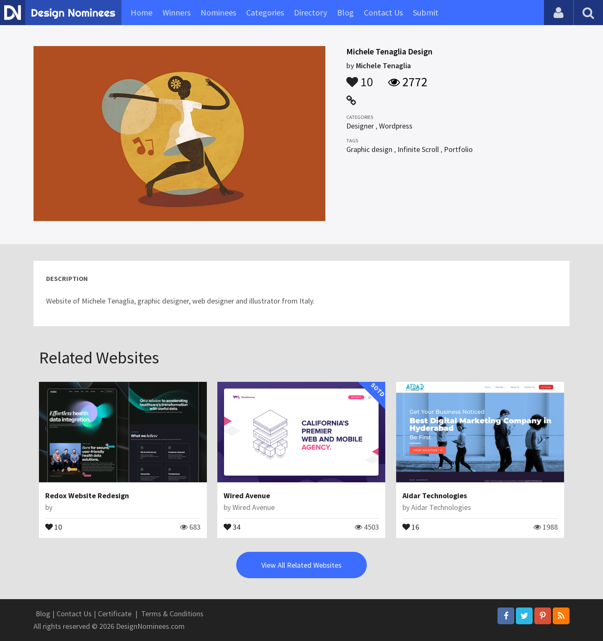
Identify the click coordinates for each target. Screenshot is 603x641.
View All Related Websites (301, 565)
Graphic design (369, 149)
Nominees (218, 12)
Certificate (114, 613)
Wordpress (395, 126)
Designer (360, 126)
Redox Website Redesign (87, 495)
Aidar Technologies (434, 495)
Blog (345, 12)
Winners (176, 12)
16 (410, 526)
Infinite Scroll (418, 149)
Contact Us (383, 12)
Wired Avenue (247, 495)
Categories (265, 12)
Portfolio (458, 149)
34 (232, 526)
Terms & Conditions (172, 613)
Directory (310, 12)
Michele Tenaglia (383, 65)
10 (359, 78)
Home (141, 12)
